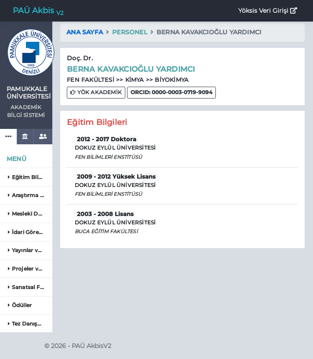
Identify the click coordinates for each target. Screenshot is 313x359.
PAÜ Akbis (38, 11)
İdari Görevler (28, 232)
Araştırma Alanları (29, 195)
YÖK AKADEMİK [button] (96, 92)
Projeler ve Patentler (29, 268)
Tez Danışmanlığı (29, 323)
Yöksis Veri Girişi (267, 11)
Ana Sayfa (84, 32)
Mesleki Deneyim (29, 213)
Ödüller (20, 305)
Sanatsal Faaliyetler (29, 287)
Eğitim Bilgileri (29, 177)
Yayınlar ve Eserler (29, 250)
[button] (171, 93)
